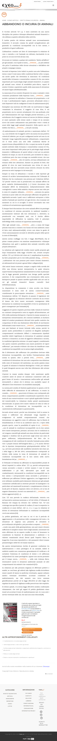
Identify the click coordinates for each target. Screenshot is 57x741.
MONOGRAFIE (26, 622)
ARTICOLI (10, 696)
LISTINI (10, 706)
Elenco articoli (13, 20)
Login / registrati (48, 1)
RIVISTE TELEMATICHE (10, 693)
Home (4, 20)
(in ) (29, 607)
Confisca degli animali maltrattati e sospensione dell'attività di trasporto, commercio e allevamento (27, 649)
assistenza (37, 1)
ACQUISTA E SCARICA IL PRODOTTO (29, 629)
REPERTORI (9, 701)
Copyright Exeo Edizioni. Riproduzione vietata (18, 671)
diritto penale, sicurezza (29, 20)
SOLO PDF (28, 698)
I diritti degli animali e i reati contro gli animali (15, 644)
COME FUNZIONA (29, 703)
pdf (23, 620)
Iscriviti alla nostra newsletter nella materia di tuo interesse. (22, 666)
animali (42, 20)
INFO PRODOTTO (27, 632)
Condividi (50, 674)
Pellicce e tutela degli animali (11, 654)
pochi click (35, 610)
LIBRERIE (28, 701)
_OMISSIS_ (33, 63)
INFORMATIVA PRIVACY (28, 711)
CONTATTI (28, 696)
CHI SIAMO (28, 693)
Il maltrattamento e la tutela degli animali (14, 641)
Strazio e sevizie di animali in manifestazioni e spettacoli (18, 657)
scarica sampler (27, 635)
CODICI (10, 703)
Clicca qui (46, 666)
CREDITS (28, 736)
